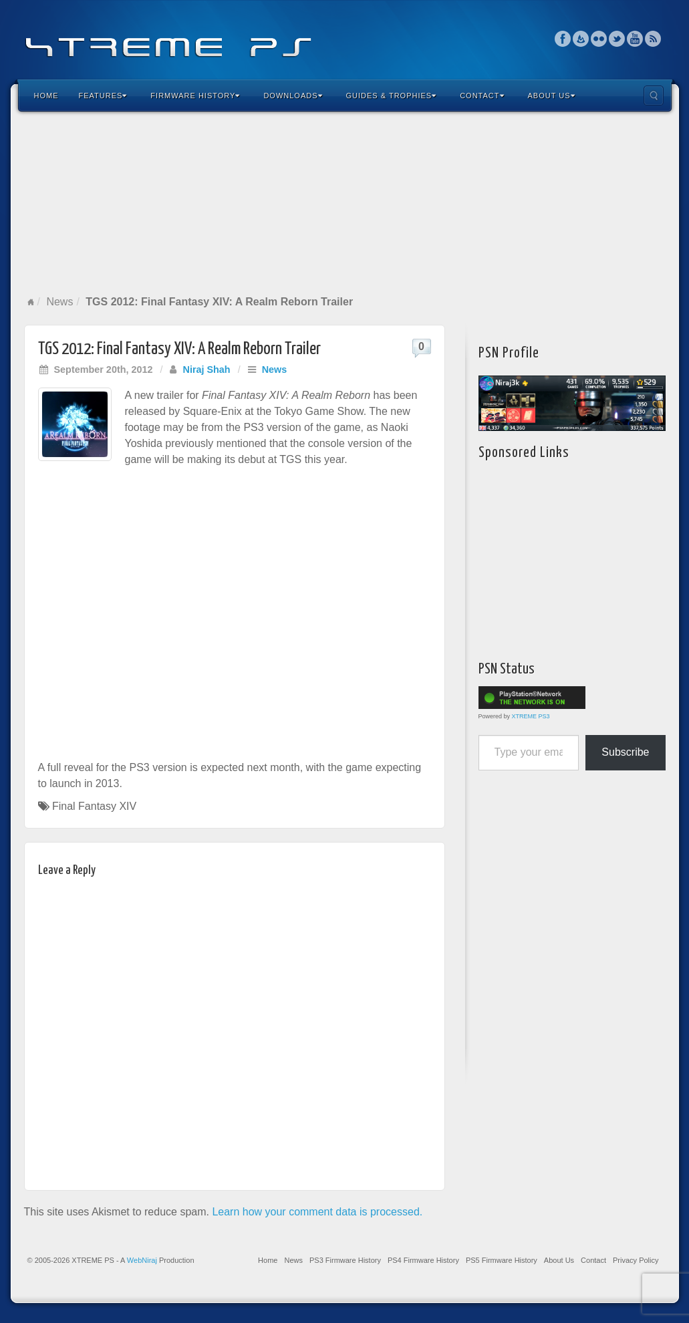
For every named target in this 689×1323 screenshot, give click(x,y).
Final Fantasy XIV (94, 806)
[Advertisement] (345, 203)
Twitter (617, 39)
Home (46, 96)
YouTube (635, 39)
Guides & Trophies (391, 96)
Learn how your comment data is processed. (317, 1211)
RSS (653, 39)
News (59, 301)
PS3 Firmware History (345, 1260)
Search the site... (654, 96)
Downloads (292, 96)
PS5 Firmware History (501, 1260)
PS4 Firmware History (423, 1260)
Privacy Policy (635, 1260)
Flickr (599, 39)
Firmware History (195, 96)
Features (103, 96)
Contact (482, 96)
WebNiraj (142, 1260)
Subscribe (625, 752)
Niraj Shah (206, 369)
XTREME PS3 (531, 716)
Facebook (563, 39)
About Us (551, 96)
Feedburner (581, 39)
